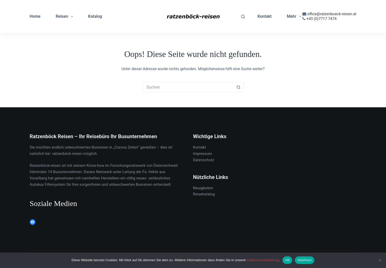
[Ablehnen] (379, 260)
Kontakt (265, 16)
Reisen (65, 16)
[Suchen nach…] (188, 87)
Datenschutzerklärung (263, 260)
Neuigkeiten (203, 188)
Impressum (202, 153)
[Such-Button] (239, 87)
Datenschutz (203, 160)
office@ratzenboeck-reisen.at (331, 14)
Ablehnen (304, 260)
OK (287, 260)
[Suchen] (243, 16)
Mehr (295, 16)
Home (35, 16)
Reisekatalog (204, 194)
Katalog (95, 16)
